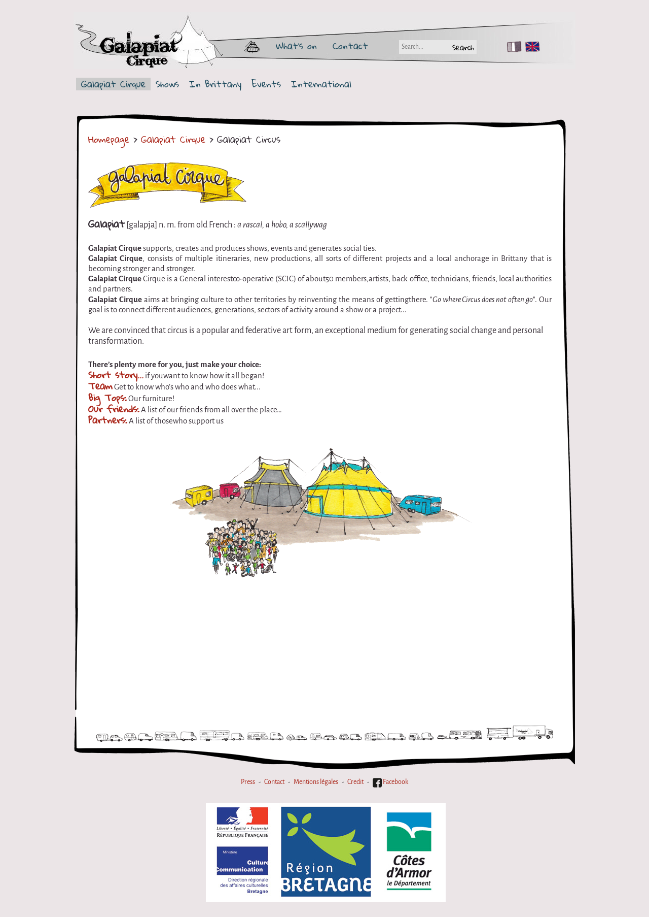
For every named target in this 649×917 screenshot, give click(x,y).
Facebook (390, 781)
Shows (167, 84)
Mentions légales (316, 781)
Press (248, 781)
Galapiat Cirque (113, 84)
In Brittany (215, 84)
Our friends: (113, 408)
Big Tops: (107, 397)
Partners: (107, 420)
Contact (350, 45)
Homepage (108, 139)
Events (266, 84)
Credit (355, 781)
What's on (296, 45)
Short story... (115, 374)
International (321, 84)
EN (530, 46)
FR (512, 46)
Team (100, 386)
